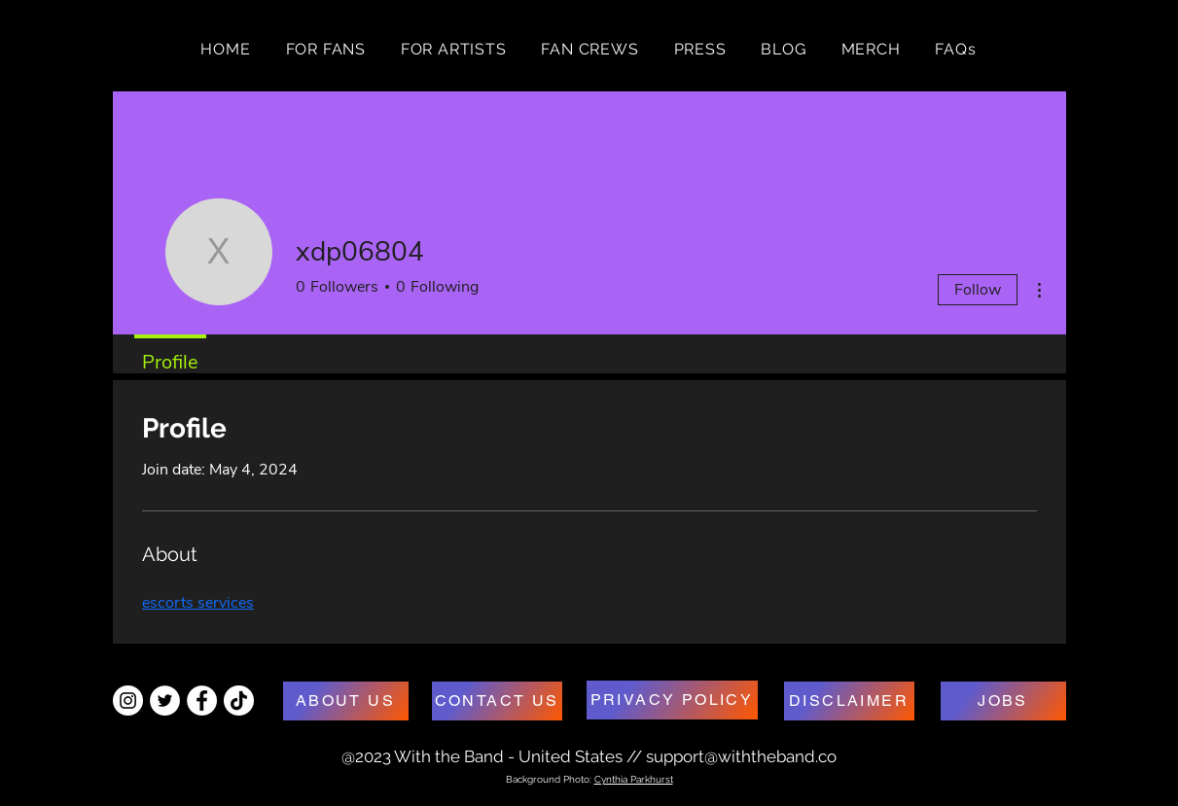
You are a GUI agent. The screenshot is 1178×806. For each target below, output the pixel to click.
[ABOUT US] (346, 701)
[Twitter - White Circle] (165, 700)
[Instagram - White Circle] (128, 700)
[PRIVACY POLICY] (672, 700)
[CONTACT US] (497, 701)
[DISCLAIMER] (849, 701)
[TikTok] (239, 700)
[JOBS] (1003, 701)
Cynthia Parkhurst (633, 779)
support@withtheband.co (741, 756)
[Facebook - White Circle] (202, 700)
